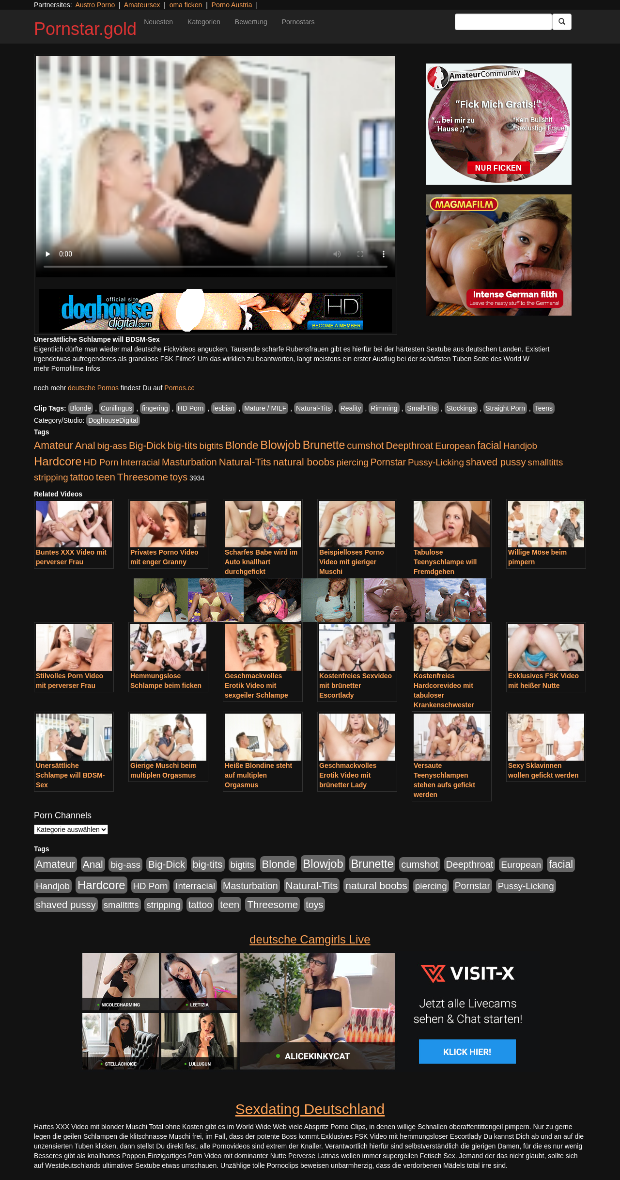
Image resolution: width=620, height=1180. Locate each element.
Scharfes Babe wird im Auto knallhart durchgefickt (261, 561)
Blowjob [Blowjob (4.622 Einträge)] (280, 444)
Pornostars (298, 22)
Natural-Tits (313, 408)
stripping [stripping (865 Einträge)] (51, 477)
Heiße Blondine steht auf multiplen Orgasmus (258, 775)
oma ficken (186, 5)
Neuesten (158, 22)
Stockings (461, 408)
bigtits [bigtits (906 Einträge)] (211, 446)
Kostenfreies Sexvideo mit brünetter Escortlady (355, 685)
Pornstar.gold (85, 29)
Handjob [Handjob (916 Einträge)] (520, 446)
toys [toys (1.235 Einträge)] (178, 477)
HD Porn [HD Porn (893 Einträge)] (101, 462)
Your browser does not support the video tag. (215, 166)
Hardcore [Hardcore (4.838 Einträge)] (58, 461)
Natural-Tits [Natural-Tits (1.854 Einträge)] (245, 461)
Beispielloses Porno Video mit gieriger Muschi (351, 561)
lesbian (223, 408)
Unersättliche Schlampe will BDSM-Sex (70, 775)
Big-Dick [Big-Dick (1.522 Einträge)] (147, 445)
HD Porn (191, 408)
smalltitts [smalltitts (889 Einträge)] (545, 462)
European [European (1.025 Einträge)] (455, 446)
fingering (155, 408)
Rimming (384, 408)
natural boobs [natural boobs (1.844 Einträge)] (303, 461)
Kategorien (203, 22)
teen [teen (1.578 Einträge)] (105, 476)
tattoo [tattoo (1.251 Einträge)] (82, 477)
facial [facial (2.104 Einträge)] (489, 445)
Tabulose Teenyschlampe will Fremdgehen (445, 561)
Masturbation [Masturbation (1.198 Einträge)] (189, 462)
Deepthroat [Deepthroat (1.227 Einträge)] (410, 445)
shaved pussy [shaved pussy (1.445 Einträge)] (496, 462)
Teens (544, 408)
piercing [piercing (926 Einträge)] (353, 462)
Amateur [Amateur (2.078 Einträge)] (53, 445)
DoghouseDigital (113, 420)
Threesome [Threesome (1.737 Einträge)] (142, 476)
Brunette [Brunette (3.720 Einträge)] (324, 445)
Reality (351, 408)
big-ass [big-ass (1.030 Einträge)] (112, 446)
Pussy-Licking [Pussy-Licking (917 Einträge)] (436, 462)
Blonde (81, 408)
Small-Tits (422, 408)
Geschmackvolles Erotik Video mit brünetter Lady (347, 775)
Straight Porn (505, 408)
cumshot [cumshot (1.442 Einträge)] (365, 445)
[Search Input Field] (503, 22)
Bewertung (251, 22)
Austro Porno (95, 5)
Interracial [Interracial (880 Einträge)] (140, 462)
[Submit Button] (562, 22)
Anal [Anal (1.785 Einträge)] (85, 445)
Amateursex (142, 5)
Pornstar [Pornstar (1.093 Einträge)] (388, 462)
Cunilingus (116, 408)
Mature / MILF (265, 408)
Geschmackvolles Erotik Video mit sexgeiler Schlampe (256, 685)
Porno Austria (232, 5)
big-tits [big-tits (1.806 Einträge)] (183, 445)
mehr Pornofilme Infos (67, 368)
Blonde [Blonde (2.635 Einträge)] (242, 445)
